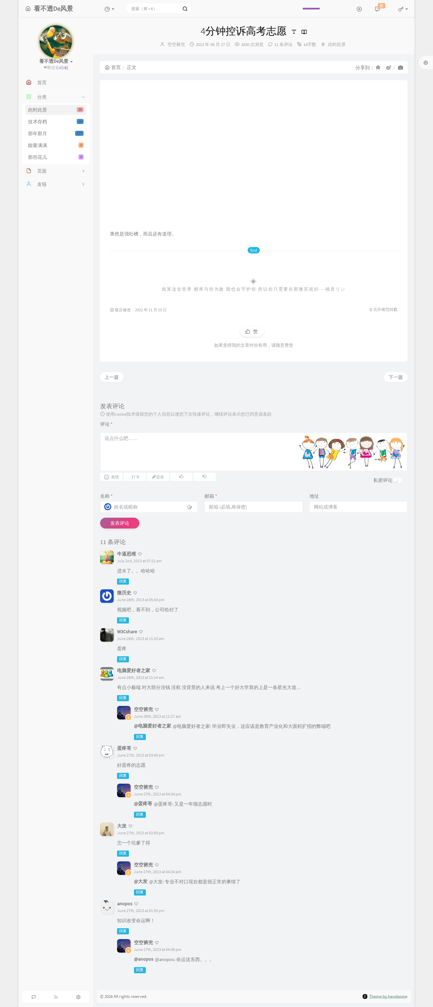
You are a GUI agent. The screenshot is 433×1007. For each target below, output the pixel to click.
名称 (106, 496)
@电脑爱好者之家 (152, 726)
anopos (124, 904)
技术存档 (56, 122)
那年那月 (56, 133)
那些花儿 (56, 157)
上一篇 (112, 377)
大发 (122, 826)
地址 (314, 496)
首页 (113, 67)
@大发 (140, 881)
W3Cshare (127, 632)
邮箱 (211, 496)
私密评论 (382, 480)
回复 (123, 581)
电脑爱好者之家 (133, 670)
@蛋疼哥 (143, 804)
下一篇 (396, 377)
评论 (106, 424)
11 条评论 (283, 44)
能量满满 (56, 145)
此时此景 (56, 110)
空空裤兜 (176, 44)
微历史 (124, 593)
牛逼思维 (126, 554)
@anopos (143, 959)
